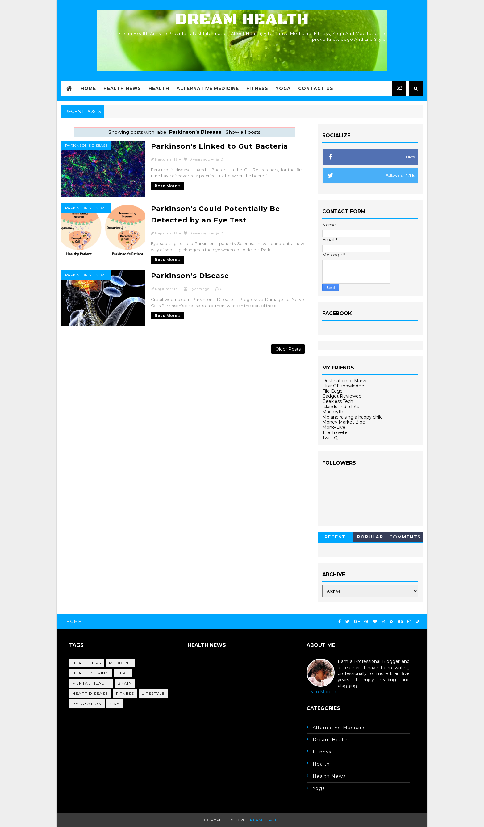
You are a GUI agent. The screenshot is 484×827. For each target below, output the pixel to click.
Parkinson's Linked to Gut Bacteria (219, 146)
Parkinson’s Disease (86, 145)
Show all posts (243, 132)
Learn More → (322, 691)
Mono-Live (333, 427)
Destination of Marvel (345, 380)
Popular (370, 537)
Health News (122, 88)
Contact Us (315, 88)
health (321, 764)
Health (158, 88)
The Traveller (335, 432)
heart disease (90, 693)
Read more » (168, 186)
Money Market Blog (343, 422)
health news (329, 776)
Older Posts (288, 349)
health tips (86, 662)
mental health (91, 683)
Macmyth (332, 412)
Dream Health (242, 19)
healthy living (90, 673)
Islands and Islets (340, 406)
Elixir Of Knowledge (343, 386)
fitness (125, 693)
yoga (319, 788)
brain (125, 683)
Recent (335, 537)
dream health (331, 739)
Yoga (283, 88)
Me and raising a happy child (352, 417)
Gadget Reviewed (341, 396)
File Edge (332, 391)
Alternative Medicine (208, 88)
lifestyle (153, 693)
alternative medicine (339, 727)
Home (88, 88)
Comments (405, 537)
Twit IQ (330, 438)
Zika (114, 703)
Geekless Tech (337, 401)
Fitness (257, 88)
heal (123, 673)
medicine (120, 662)
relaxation (87, 703)
